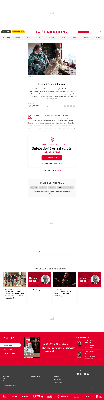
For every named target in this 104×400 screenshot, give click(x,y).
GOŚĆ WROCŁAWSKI (36, 252)
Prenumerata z (18, 32)
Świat (40, 37)
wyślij (74, 105)
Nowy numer (6, 37)
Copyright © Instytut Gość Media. (83, 388)
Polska (28, 37)
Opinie (75, 37)
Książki (8, 349)
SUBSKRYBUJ (83, 32)
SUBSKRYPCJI (58, 163)
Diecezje (86, 37)
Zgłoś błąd (6, 389)
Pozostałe (8, 354)
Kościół (17, 37)
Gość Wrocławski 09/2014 (33, 106)
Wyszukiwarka (101, 31)
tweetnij (71, 105)
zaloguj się (94, 32)
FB (68, 105)
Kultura (52, 37)
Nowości (8, 345)
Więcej (98, 37)
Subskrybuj (52, 158)
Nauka (64, 37)
